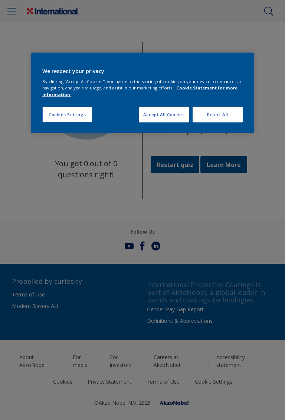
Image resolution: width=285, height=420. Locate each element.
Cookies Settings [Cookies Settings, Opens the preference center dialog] (67, 114)
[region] (142, 93)
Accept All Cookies (163, 114)
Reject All (217, 114)
